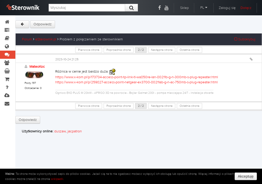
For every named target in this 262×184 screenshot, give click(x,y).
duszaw (60, 131)
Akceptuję (246, 176)
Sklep (184, 8)
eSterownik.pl (45, 39)
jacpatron (75, 131)
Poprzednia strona (118, 50)
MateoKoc (37, 66)
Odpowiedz (43, 24)
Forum (27, 39)
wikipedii (57, 179)
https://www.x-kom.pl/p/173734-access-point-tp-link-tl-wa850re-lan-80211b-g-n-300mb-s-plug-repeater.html (136, 77)
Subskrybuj (244, 39)
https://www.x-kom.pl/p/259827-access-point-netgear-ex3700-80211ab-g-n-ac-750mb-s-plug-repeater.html (136, 82)
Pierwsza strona (88, 50)
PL (203, 7)
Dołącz (246, 8)
